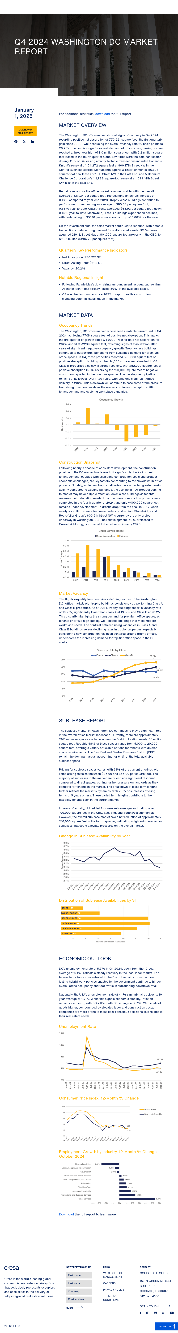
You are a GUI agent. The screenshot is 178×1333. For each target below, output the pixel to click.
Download (67, 1214)
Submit (70, 1308)
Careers (109, 1283)
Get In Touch (155, 1306)
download (103, 113)
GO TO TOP (165, 1326)
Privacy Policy (113, 1290)
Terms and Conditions (111, 1298)
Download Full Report (25, 131)
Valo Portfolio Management (114, 1275)
